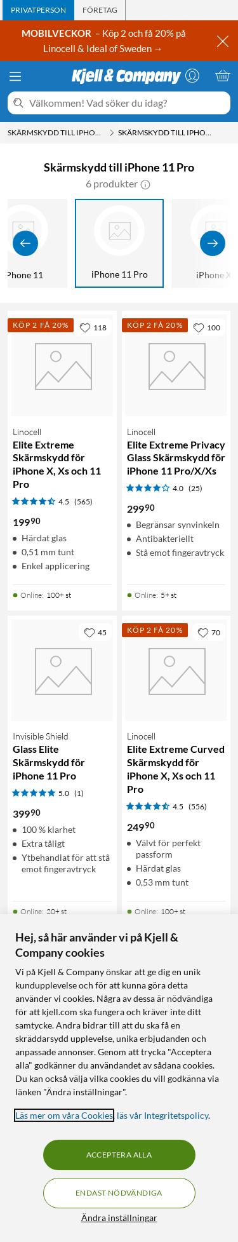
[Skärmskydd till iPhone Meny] (111, 133)
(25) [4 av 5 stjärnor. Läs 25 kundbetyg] (195, 488)
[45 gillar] (95, 632)
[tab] (38, 10)
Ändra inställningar (119, 1217)
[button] (145, 183)
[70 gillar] (208, 632)
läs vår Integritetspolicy (162, 1115)
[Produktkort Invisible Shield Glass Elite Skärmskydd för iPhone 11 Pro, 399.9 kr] (62, 670)
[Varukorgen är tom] (223, 75)
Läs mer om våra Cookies (64, 1115)
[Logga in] (192, 75)
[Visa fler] (212, 243)
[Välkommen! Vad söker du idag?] (127, 103)
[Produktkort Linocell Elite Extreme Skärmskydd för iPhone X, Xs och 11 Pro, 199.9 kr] (62, 365)
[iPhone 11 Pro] (119, 243)
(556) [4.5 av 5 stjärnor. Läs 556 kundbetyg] (197, 806)
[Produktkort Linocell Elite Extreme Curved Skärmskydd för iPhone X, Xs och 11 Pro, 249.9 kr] (176, 670)
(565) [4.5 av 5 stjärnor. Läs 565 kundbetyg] (83, 501)
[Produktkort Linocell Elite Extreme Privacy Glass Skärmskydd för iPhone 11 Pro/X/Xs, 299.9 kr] (176, 365)
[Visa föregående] (25, 243)
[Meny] (15, 76)
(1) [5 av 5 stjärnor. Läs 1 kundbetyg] (79, 793)
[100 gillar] (206, 327)
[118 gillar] (93, 327)
